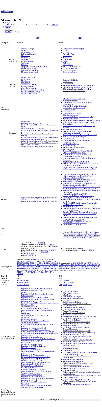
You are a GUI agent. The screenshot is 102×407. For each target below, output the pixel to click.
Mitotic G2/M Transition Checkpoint (74, 136)
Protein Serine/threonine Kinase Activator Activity (79, 85)
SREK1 (31, 270)
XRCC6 (35, 272)
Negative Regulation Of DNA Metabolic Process (36, 385)
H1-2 (45, 263)
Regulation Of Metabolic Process (31, 290)
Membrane (24, 65)
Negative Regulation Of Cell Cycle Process (77, 304)
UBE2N (68, 270)
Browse (7, 22)
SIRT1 (73, 268)
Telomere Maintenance (70, 101)
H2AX (55, 263)
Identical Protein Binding (29, 88)
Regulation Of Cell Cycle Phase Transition (76, 323)
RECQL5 (67, 268)
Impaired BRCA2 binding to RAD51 (74, 223)
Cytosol (65, 61)
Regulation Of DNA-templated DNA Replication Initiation (81, 120)
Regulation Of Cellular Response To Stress (76, 322)
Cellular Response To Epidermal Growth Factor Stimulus (39, 141)
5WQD (61, 285)
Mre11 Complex (68, 65)
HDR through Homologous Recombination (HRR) (79, 180)
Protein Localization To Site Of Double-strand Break (80, 167)
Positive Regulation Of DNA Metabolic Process (78, 363)
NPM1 (44, 266)
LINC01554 (45, 265)
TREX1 (97, 268)
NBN (79, 38)
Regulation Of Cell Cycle (71, 144)
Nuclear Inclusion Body (70, 68)
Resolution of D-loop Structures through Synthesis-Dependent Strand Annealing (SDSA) (79, 184)
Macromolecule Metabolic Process (32, 387)
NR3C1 (48, 266)
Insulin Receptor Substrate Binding (32, 90)
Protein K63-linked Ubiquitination (74, 147)
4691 (18, 276)
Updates (7, 28)
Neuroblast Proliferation (70, 118)
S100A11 (25, 270)
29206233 (33, 248)
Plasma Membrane (27, 61)
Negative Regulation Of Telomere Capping (76, 162)
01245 (19, 278)
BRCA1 (90, 263)
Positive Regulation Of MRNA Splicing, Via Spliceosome (39, 137)
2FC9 (23, 285)
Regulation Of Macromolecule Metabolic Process (37, 288)
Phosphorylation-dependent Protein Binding (77, 87)
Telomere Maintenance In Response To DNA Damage (80, 135)
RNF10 (19, 270)
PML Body (66, 63)
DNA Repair (67, 111)
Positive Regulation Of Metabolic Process (34, 308)
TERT (19, 272)
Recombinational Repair (70, 325)
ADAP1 (33, 259)
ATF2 (74, 263)
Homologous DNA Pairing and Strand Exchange (78, 196)
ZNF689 (20, 274)
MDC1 (51, 265)
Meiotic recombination (70, 206)
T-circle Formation (69, 149)
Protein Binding (26, 83)
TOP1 (23, 272)
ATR (81, 263)
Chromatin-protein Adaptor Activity (74, 91)
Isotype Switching (69, 138)
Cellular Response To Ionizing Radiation (76, 367)
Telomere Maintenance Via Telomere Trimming (78, 151)
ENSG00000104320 (65, 280)
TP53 (27, 272)
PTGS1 (49, 268)
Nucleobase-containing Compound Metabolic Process (80, 352)
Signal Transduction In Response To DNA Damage (37, 332)
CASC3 (95, 263)
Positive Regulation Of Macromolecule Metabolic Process (39, 303)
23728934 (50, 245)
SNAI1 (77, 268)
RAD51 (54, 268)
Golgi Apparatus (68, 59)
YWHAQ (42, 272)
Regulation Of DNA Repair (71, 320)
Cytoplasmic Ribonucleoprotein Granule (34, 66)
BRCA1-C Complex (69, 70)
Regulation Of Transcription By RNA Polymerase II (37, 378)
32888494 (79, 248)
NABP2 (77, 266)
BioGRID (8, 32)
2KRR (27, 285)
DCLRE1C (78, 265)
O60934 (71, 282)
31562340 (30, 254)
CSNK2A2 (39, 261)
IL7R (34, 265)
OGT (53, 266)
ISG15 (39, 265)
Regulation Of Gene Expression (31, 123)
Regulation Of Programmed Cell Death (33, 328)
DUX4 (51, 261)
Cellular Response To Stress (30, 323)
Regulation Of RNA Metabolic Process (33, 139)
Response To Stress (27, 305)
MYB (24, 266)
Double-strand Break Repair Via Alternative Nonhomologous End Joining (77, 155)
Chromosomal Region (70, 72)
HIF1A (62, 266)
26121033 (45, 252)
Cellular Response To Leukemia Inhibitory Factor (37, 146)
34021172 (32, 255)
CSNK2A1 (31, 261)
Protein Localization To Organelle (32, 340)
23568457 (52, 250)
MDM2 (19, 266)
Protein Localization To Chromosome (33, 369)
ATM (78, 263)
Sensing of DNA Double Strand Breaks (75, 181)
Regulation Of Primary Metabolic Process (34, 297)
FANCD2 (90, 265)
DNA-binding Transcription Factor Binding (77, 89)
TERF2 (55, 270)
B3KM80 (20, 282)
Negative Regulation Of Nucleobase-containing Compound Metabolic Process (36, 372)
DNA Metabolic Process (29, 367)
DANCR (46, 261)
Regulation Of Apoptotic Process (31, 337)
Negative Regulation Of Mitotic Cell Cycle (76, 331)
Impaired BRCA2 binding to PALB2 (74, 224)
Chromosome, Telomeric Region (73, 48)
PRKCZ (38, 268)
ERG (55, 261)
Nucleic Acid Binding (28, 77)
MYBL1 (29, 266)
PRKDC (91, 266)
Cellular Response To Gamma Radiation (76, 379)
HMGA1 (30, 265)
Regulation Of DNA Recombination (32, 355)
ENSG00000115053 (23, 280)
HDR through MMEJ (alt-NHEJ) (73, 178)
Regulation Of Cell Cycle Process (32, 366)
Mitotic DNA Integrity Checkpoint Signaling (77, 340)
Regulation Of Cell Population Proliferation (35, 321)
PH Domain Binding (27, 86)
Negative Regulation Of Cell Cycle (32, 364)
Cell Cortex (25, 63)
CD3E (48, 259)
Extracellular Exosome (28, 68)
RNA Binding (25, 81)
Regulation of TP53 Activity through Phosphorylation (80, 203)
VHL (31, 272)
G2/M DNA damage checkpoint (73, 205)
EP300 (84, 265)
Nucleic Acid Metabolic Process (31, 375)
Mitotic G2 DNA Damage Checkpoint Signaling (78, 117)
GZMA (41, 263)
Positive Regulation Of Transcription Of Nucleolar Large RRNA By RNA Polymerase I (39, 144)
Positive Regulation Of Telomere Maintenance (78, 131)
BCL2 (44, 259)
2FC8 (19, 285)
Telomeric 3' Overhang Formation (74, 129)
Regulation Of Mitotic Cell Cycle (73, 341)
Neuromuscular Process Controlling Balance (77, 140)
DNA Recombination (69, 305)
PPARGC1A (26, 268)
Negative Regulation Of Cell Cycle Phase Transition (79, 316)
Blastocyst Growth (69, 110)
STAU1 (44, 270)
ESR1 (19, 263)
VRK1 (73, 270)
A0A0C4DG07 (64, 282)
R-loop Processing (69, 145)
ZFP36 (47, 272)
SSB (40, 270)
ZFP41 (52, 272)
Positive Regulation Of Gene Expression (34, 382)
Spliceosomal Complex (28, 54)
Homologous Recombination (72, 133)
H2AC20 (50, 263)
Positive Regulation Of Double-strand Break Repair (79, 169)
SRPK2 (36, 270)
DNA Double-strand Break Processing (75, 106)
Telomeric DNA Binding (29, 84)
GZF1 (36, 263)
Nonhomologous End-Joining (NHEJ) (75, 194)
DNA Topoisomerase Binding (30, 92)
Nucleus (23, 50)
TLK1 (93, 268)
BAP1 (85, 263)
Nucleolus (24, 57)
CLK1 (26, 261)
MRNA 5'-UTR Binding (29, 93)
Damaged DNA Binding (70, 80)
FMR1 (27, 263)
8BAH (70, 285)
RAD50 (96, 266)
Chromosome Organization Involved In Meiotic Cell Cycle (82, 375)
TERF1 (88, 268)
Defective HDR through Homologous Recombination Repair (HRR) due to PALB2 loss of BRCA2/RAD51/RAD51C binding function (80, 219)
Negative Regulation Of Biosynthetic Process (35, 362)
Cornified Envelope (27, 48)
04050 (61, 278)
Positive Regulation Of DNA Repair (74, 368)
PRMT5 (44, 268)
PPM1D (33, 268)
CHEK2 (71, 265)
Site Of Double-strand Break (72, 66)
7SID (65, 285)
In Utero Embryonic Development (74, 108)
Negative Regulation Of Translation (32, 128)
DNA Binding (25, 79)
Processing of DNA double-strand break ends (77, 197)
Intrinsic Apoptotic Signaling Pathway (75, 153)
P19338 (26, 282)
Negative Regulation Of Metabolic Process (35, 315)
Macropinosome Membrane (30, 70)
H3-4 (25, 265)
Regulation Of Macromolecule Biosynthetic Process (37, 299)
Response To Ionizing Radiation (31, 360)
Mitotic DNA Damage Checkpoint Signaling (77, 336)
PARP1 (19, 268)
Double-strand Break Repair (72, 113)
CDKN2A (20, 261)
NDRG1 (38, 266)
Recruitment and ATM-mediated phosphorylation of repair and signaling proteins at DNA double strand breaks (81, 187)
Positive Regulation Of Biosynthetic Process (35, 330)
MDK (56, 265)
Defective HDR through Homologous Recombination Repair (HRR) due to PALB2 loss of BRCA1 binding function (80, 213)
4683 (60, 276)
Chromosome (25, 56)
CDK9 (66, 265)
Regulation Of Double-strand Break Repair (76, 327)
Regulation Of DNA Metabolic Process (33, 376)
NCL (37, 38)
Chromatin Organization (29, 306)
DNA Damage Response (70, 115)
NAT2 (83, 266)
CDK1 (53, 259)
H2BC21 (20, 265)
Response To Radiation (70, 311)
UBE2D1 (62, 270)
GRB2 (32, 263)
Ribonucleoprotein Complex (30, 72)
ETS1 (23, 263)
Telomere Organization (70, 349)
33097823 (41, 243)
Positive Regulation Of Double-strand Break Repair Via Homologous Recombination (81, 164)
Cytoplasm (24, 59)
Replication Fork (68, 54)
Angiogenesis (25, 121)
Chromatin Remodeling (28, 348)
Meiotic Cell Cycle (69, 142)
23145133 (54, 25)
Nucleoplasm (25, 52)
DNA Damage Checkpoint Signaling (74, 99)
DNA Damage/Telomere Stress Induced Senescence (79, 174)
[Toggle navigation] (1, 17)
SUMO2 (50, 270)
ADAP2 (38, 259)
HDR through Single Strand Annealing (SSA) (77, 176)
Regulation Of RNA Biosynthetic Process (34, 358)
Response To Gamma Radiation (31, 349)
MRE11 (72, 266)
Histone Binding (68, 83)
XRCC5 (83, 270)
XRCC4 (78, 270)
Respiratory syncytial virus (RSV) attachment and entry (39, 201)
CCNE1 (61, 265)
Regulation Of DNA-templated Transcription (35, 357)
